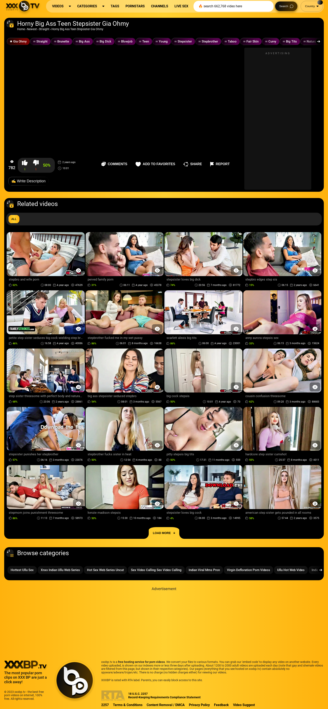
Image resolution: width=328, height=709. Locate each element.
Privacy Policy (199, 705)
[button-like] (25, 165)
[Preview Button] (78, 270)
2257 (105, 705)
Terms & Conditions (127, 705)
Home (21, 29)
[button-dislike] (36, 165)
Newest (32, 29)
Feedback (221, 705)
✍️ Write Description (28, 181)
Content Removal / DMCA (166, 705)
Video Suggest (244, 705)
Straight (44, 29)
